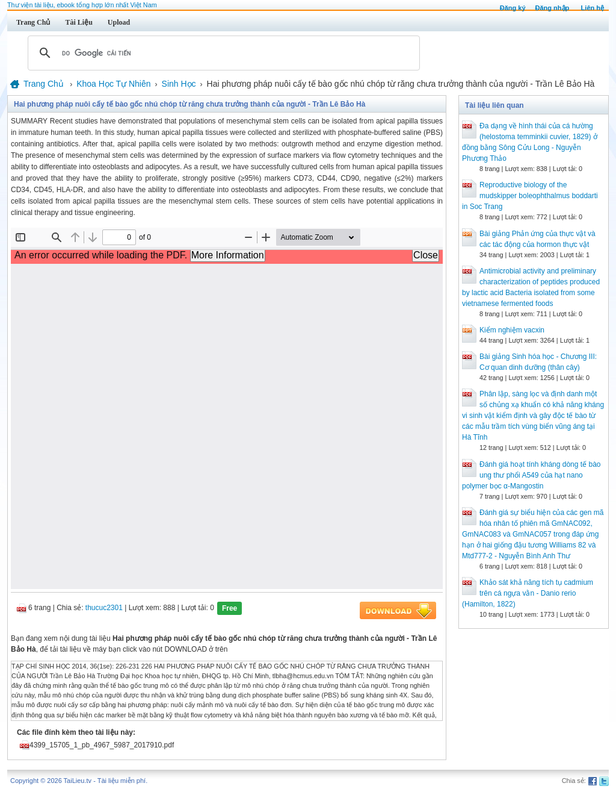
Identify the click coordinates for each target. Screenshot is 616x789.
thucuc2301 (104, 607)
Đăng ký (513, 7)
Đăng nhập (552, 7)
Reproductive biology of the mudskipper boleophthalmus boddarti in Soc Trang (530, 196)
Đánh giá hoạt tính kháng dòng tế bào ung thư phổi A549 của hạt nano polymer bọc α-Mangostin (531, 475)
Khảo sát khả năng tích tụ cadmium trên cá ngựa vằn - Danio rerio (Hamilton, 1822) (527, 593)
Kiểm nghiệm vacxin (511, 330)
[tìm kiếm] (222, 53)
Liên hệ (592, 7)
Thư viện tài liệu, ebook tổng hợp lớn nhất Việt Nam (82, 4)
